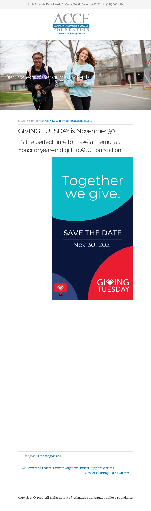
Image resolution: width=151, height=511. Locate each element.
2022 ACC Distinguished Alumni (107, 473)
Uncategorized (49, 456)
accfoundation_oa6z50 (79, 120)
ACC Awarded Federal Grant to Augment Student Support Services (68, 468)
